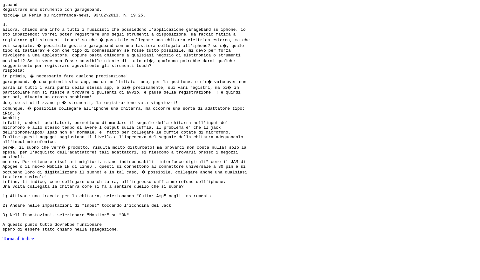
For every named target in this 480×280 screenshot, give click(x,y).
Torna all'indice (18, 272)
